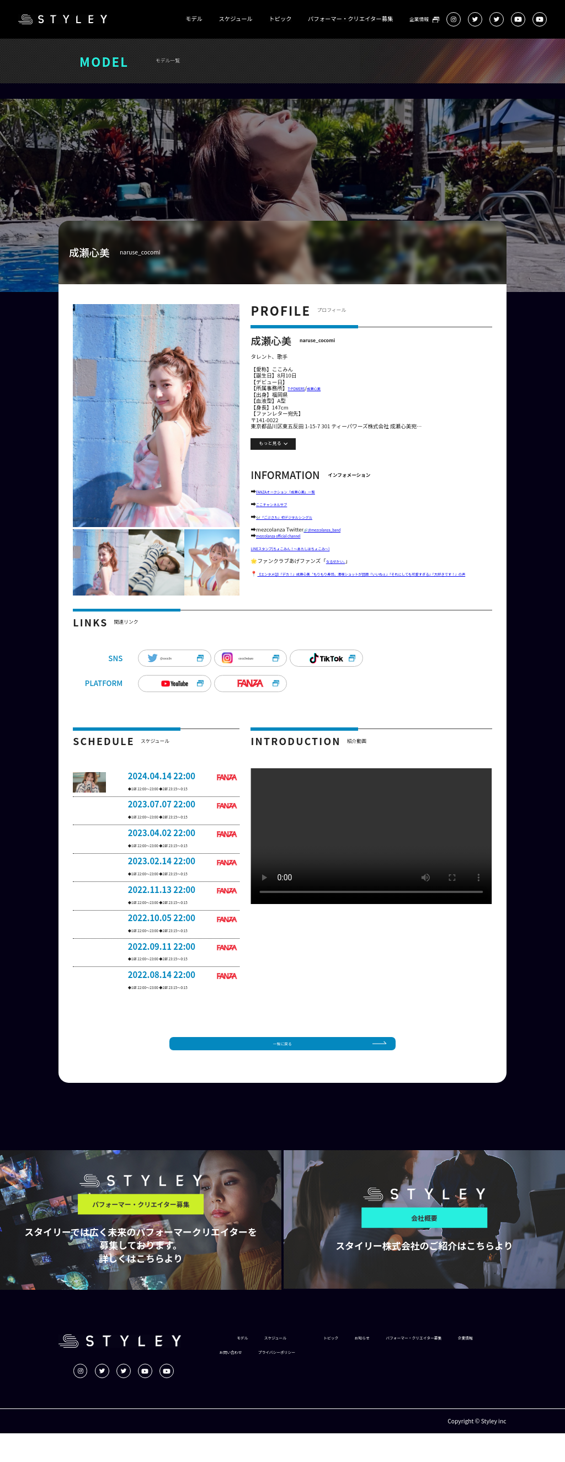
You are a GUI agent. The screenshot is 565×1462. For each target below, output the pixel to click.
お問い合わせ (377, 1381)
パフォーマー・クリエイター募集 (350, 19)
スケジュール (236, 19)
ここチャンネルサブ (279, 508)
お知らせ (391, 1366)
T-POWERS (301, 389)
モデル (193, 19)
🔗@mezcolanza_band (331, 536)
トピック (280, 19)
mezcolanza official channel (290, 544)
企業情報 (419, 19)
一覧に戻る (282, 1069)
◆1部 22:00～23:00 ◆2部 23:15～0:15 (173, 812)
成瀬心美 (326, 389)
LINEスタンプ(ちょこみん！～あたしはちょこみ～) (310, 558)
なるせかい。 (340, 573)
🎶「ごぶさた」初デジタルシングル (299, 522)
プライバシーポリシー (439, 1381)
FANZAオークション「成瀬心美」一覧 (301, 493)
